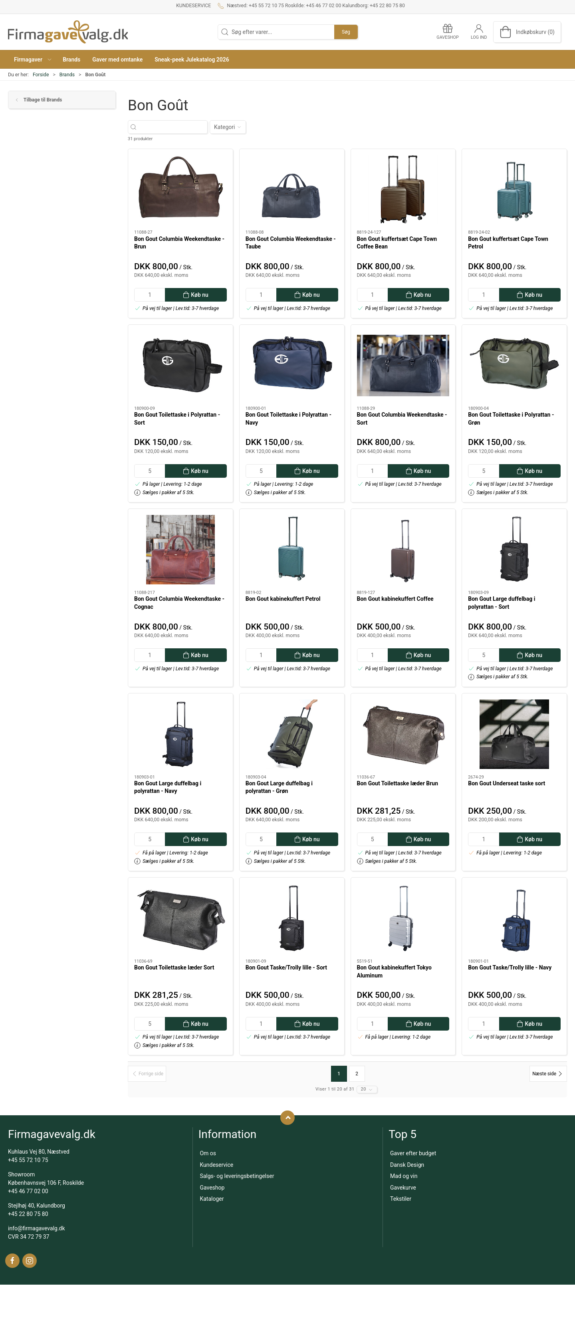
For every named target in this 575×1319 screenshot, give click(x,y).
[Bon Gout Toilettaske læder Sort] (180, 918)
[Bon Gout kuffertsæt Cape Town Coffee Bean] (403, 189)
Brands (67, 74)
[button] (32, 59)
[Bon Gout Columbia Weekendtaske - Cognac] (180, 549)
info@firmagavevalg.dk (36, 1228)
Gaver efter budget (413, 1153)
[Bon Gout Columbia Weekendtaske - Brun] (180, 189)
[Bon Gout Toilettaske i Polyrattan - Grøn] (514, 365)
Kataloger (212, 1199)
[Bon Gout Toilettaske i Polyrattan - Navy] (292, 365)
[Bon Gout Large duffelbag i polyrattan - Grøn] (292, 734)
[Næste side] (548, 1074)
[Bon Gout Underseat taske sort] (514, 734)
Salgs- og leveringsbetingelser (237, 1176)
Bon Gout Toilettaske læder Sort (174, 967)
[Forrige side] (147, 1074)
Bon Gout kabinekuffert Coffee (395, 599)
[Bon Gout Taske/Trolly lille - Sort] (292, 918)
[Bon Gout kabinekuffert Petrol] (292, 549)
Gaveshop (212, 1187)
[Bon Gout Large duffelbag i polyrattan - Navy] (180, 734)
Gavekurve (403, 1187)
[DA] (68, 32)
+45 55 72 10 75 (28, 1160)
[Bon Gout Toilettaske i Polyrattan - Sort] (180, 365)
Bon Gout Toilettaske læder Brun (397, 783)
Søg (346, 32)
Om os (208, 1153)
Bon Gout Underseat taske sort (506, 783)
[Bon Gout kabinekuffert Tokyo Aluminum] (403, 918)
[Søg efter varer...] (175, 127)
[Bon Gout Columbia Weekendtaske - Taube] (292, 189)
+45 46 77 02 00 (28, 1191)
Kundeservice (193, 5)
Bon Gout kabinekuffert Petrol (283, 599)
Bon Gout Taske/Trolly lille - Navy (509, 967)
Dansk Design (407, 1165)
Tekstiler (400, 1199)
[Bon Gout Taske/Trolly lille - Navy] (514, 918)
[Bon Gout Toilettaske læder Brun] (403, 734)
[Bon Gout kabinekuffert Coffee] (403, 549)
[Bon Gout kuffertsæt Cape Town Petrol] (514, 189)
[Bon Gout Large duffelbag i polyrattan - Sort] (514, 549)
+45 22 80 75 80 (28, 1214)
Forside (41, 74)
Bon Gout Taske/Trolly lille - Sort (286, 967)
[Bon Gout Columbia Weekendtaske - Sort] (403, 365)
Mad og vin (403, 1176)
